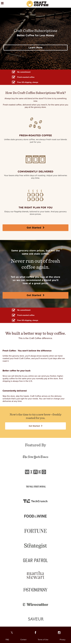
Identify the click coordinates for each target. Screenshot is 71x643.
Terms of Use (43, 640)
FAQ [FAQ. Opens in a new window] (7, 640)
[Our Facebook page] (35, 633)
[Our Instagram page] (59, 633)
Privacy (62, 640)
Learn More (35, 47)
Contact (23, 640)
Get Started (35, 227)
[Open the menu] (9, 3)
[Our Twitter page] (12, 633)
